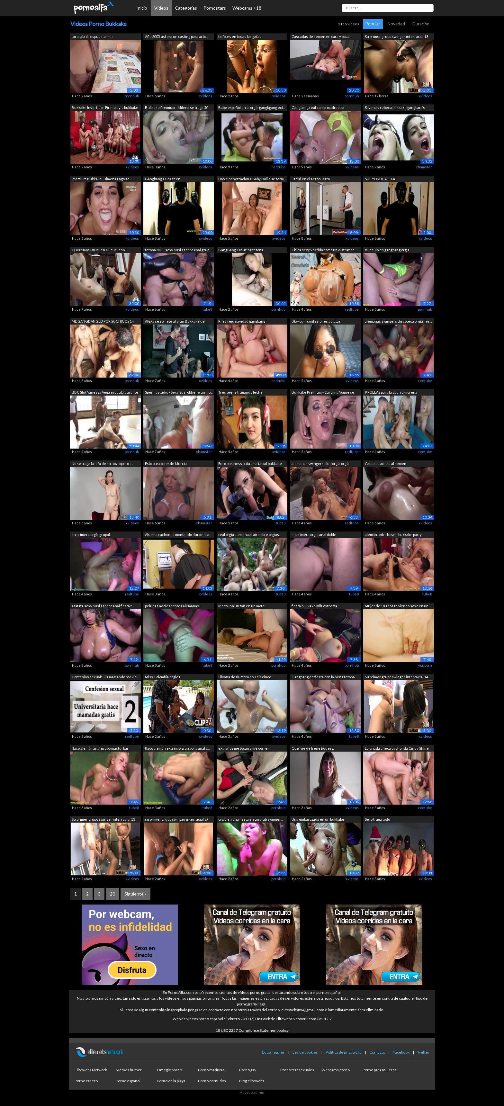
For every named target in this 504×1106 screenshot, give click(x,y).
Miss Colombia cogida (162, 677)
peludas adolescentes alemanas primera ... (172, 606)
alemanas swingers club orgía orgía (320, 463)
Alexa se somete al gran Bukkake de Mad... (175, 322)
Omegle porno (169, 1069)
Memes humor (129, 1069)
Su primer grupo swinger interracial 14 (396, 677)
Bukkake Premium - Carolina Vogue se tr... (323, 393)
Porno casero (86, 1080)
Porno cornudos (212, 1080)
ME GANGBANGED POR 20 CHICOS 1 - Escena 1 (103, 322)
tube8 (207, 309)
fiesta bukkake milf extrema (314, 606)
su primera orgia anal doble (314, 534)
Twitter (423, 1052)
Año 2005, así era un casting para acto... (176, 36)
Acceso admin (252, 1092)
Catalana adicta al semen (385, 463)
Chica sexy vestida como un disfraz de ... (324, 250)
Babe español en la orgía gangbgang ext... (251, 107)
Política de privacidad (344, 1052)
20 (112, 893)
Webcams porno (335, 1069)
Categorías (186, 8)
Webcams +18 (246, 8)
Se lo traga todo (377, 819)
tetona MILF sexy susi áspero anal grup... (178, 250)
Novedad (396, 23)
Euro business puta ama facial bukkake (250, 463)
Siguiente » (135, 893)
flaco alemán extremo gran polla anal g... (177, 748)
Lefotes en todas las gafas (239, 36)
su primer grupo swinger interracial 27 (176, 819)
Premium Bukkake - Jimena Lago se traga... (101, 179)
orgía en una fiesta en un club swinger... (250, 819)
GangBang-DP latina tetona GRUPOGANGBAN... (240, 250)
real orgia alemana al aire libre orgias (248, 534)
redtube (278, 167)
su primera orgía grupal (91, 534)
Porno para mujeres (380, 1069)
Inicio (141, 8)
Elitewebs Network (91, 1069)
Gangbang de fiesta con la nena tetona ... (324, 677)
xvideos (205, 96)
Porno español (128, 1080)
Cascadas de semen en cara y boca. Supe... (321, 37)
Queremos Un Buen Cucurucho (98, 250)
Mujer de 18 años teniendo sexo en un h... (396, 606)
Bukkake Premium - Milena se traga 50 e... (176, 108)
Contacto (377, 1052)
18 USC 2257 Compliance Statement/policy (252, 1030)
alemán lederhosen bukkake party (393, 534)
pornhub (132, 96)
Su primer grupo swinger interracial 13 (396, 36)
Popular (372, 23)
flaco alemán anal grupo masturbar (100, 748)
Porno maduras (211, 1069)
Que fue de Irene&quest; (313, 748)
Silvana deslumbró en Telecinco (244, 677)
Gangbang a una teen (162, 179)
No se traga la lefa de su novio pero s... (102, 463)
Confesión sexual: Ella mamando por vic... (105, 677)
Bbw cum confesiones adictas (316, 321)
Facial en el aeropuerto (311, 179)
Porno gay (247, 1069)
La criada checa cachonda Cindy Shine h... (397, 749)
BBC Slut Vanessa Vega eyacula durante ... (105, 393)
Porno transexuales (297, 1069)
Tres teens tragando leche (240, 392)
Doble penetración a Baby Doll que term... (252, 179)
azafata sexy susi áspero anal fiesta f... (102, 606)
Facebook (401, 1052)
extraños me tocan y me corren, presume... (244, 749)
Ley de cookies (305, 1052)
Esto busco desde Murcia (166, 463)
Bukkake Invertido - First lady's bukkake (105, 107)
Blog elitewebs (251, 1080)
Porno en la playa (171, 1080)
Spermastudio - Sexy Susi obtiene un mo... (178, 392)
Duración (420, 23)
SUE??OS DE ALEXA (380, 179)
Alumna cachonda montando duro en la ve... (177, 535)
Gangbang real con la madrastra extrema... (318, 108)
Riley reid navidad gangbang (241, 321)
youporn (425, 665)
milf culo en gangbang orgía (387, 250)
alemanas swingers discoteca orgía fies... (398, 321)
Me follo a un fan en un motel (242, 606)
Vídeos (161, 8)
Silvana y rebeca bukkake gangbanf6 (395, 107)
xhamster (424, 167)
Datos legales (273, 1052)
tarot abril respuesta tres (92, 36)
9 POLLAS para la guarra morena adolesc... (391, 393)
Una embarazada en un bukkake (318, 819)
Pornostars (214, 8)
